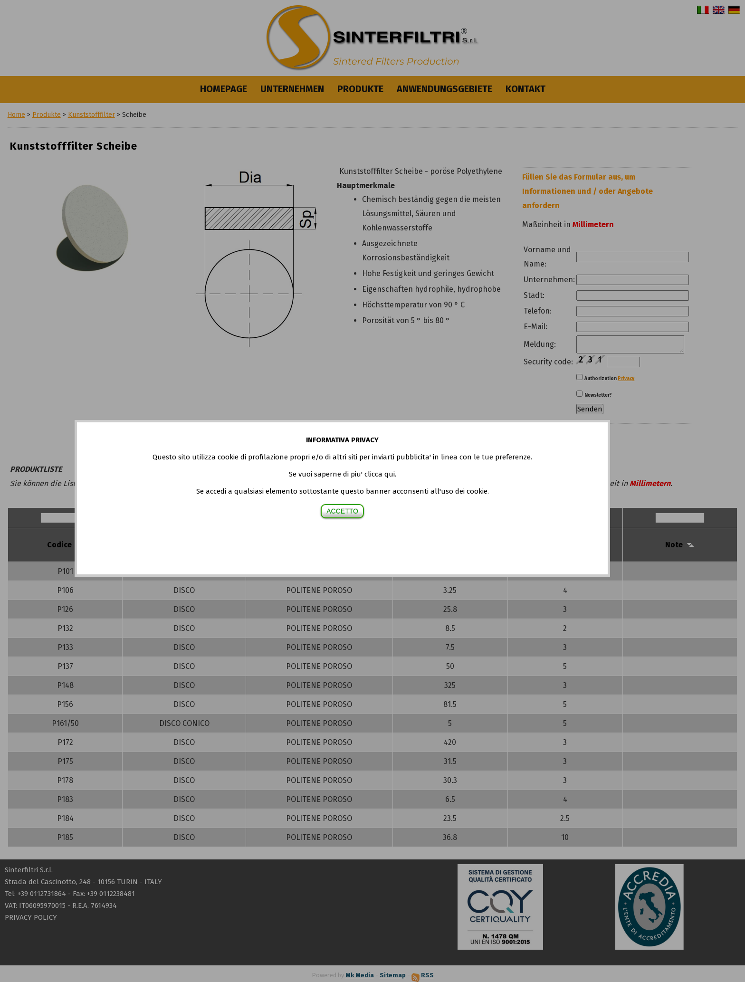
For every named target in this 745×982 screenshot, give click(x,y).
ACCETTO (342, 511)
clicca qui (379, 474)
